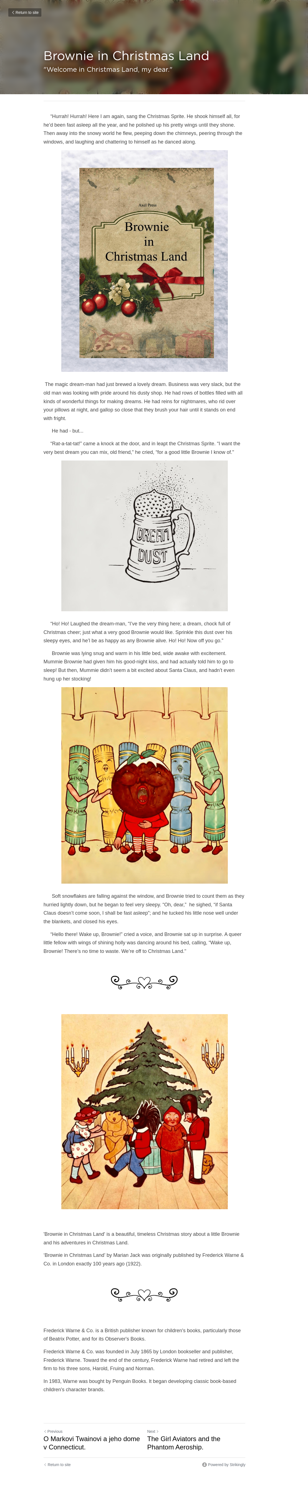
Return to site (25, 12)
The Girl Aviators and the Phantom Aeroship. (207, 1426)
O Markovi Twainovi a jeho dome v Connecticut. (94, 1426)
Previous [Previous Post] (53, 1414)
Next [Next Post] (163, 1414)
